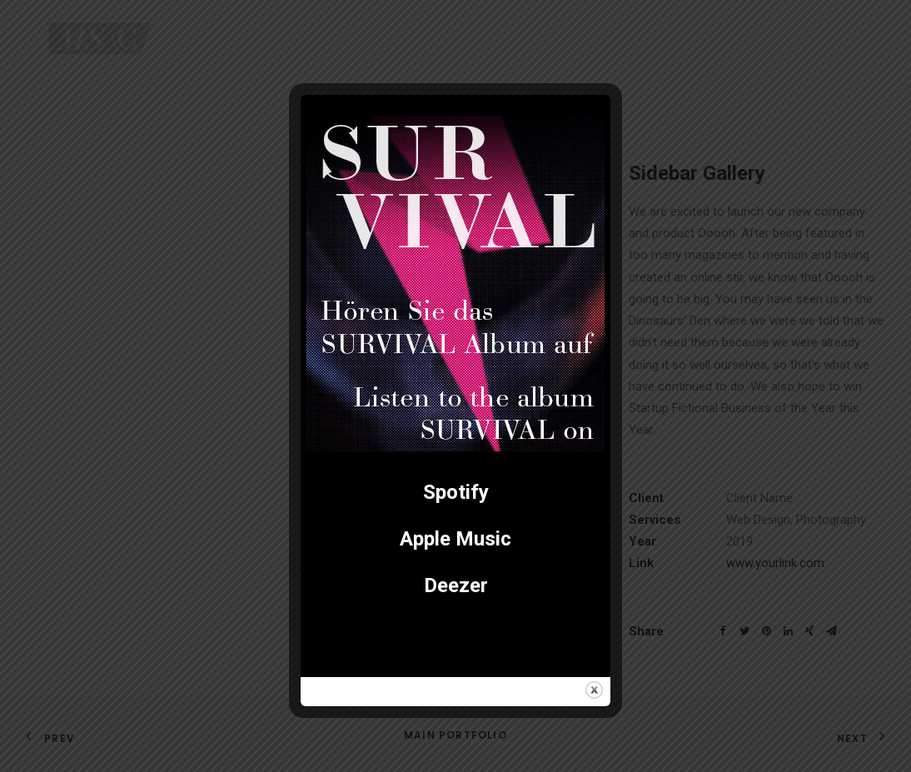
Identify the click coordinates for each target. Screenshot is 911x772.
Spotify (456, 492)
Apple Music (455, 538)
